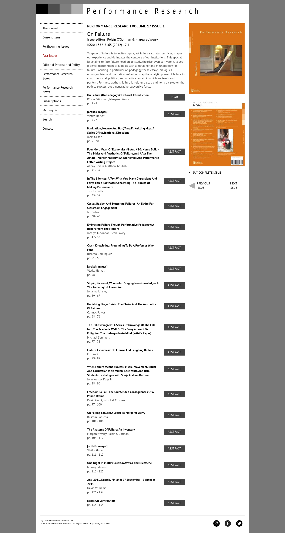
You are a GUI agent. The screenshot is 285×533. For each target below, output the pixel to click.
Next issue (233, 185)
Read (174, 97)
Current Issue (51, 37)
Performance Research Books (58, 76)
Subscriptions (52, 101)
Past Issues (50, 56)
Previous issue (203, 185)
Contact (48, 128)
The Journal (50, 28)
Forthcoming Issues (56, 46)
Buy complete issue (206, 172)
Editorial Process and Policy (61, 65)
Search (47, 119)
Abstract (174, 114)
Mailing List (50, 110)
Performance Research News (58, 89)
